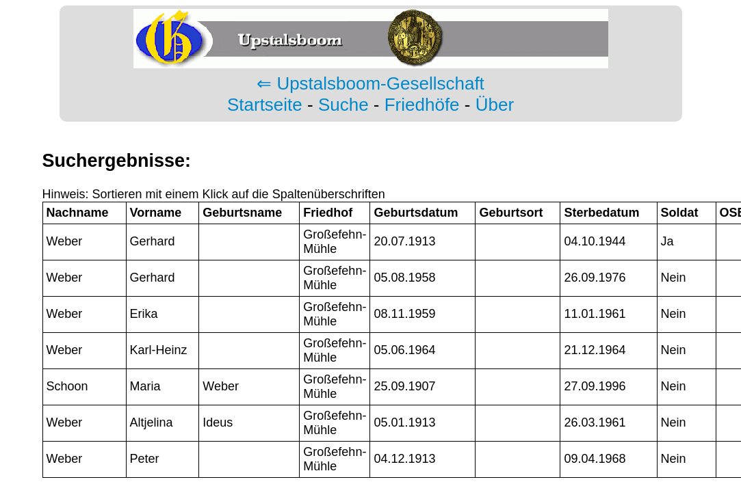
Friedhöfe (422, 104)
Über (495, 104)
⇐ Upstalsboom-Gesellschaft (370, 83)
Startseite (264, 104)
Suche (343, 104)
